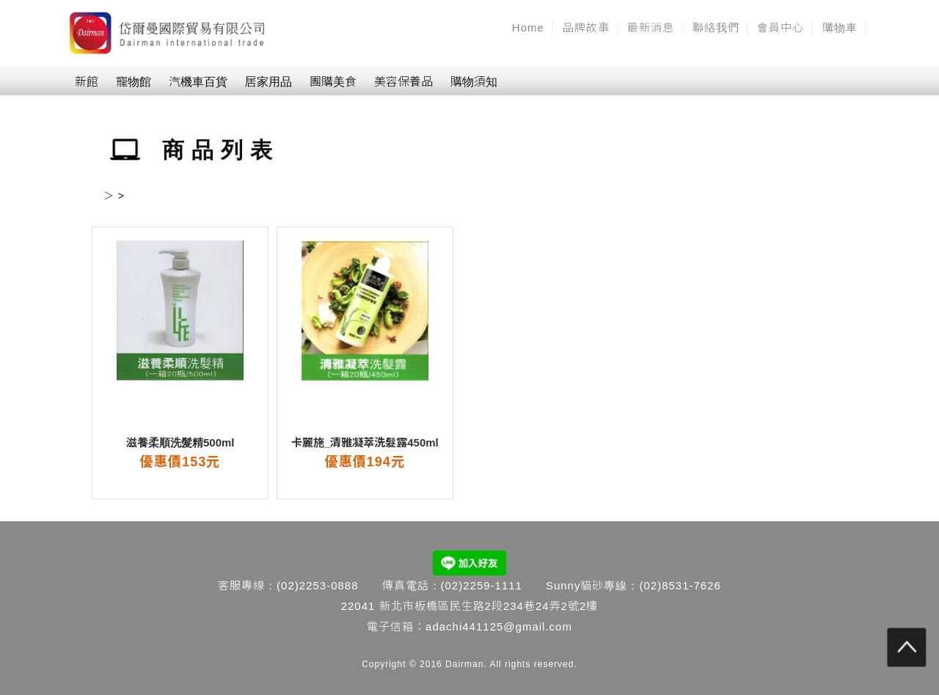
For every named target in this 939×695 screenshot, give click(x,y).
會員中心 (780, 27)
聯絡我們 (716, 27)
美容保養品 (403, 82)
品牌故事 (586, 27)
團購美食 (333, 82)
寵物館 (133, 82)
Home (528, 27)
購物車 (840, 27)
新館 (86, 82)
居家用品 (268, 82)
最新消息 (650, 27)
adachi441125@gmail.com (498, 626)
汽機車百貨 (198, 82)
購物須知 (473, 82)
